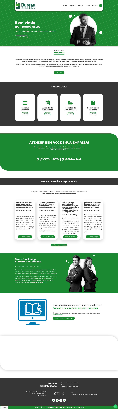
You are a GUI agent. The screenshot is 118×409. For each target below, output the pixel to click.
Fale (21, 36)
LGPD (88, 5)
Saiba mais (59, 80)
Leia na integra (25, 237)
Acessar (25, 121)
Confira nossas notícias (59, 245)
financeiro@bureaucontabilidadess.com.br (84, 393)
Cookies (4, 407)
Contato (94, 5)
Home (65, 5)
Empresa (72, 5)
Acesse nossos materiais (63, 318)
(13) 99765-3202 (59, 394)
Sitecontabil (80, 407)
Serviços (80, 5)
